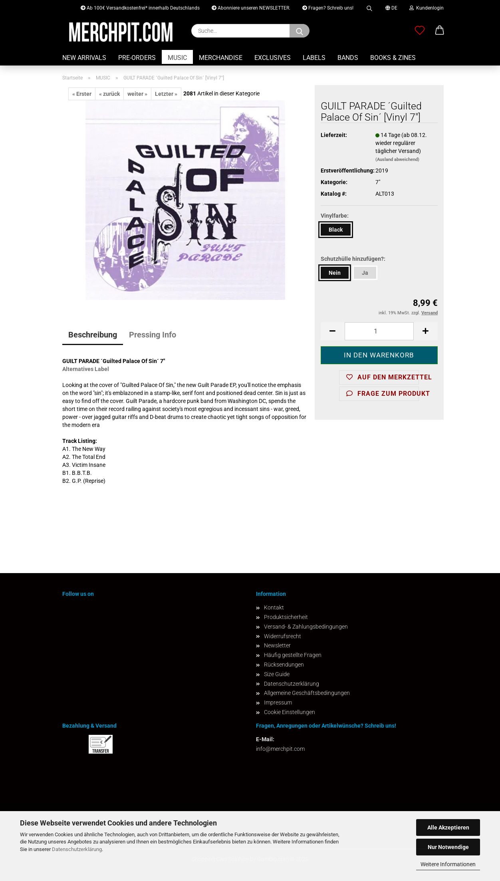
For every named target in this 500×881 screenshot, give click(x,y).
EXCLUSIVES (272, 58)
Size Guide (277, 674)
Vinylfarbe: (335, 215)
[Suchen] (300, 31)
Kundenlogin (426, 8)
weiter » (137, 94)
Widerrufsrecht (282, 636)
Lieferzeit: (334, 135)
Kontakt (274, 607)
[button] (440, 31)
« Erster (81, 94)
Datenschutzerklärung (77, 849)
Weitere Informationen (448, 864)
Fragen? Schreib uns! (327, 8)
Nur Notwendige (448, 847)
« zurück (109, 94)
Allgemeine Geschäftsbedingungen (307, 693)
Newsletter (277, 645)
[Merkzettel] (420, 31)
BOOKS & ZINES (393, 58)
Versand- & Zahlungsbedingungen (306, 626)
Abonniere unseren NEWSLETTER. (251, 8)
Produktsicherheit (286, 617)
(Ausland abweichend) (397, 159)
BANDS (347, 58)
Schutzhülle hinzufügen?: (353, 259)
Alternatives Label (85, 369)
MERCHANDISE (220, 58)
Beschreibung (92, 334)
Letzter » (166, 94)
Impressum (278, 702)
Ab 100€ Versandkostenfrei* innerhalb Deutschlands (140, 8)
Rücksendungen (284, 664)
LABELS (314, 58)
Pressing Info (152, 334)
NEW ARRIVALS (84, 58)
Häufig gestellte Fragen (292, 655)
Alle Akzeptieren (448, 827)
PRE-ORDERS (137, 58)
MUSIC (177, 58)
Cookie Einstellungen (289, 712)
